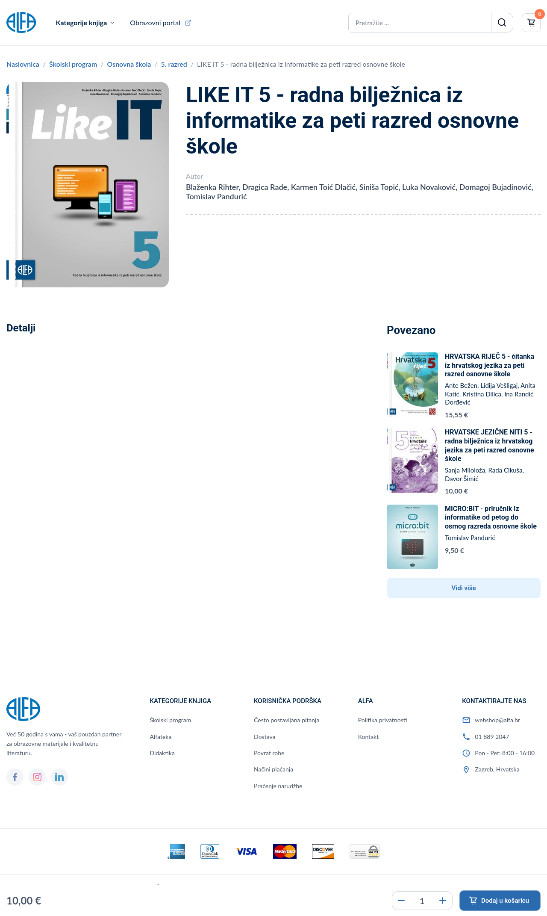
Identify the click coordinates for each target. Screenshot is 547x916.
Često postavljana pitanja (286, 720)
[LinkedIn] (59, 777)
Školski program (73, 64)
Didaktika (162, 752)
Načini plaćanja (273, 769)
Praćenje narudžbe (278, 785)
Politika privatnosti (382, 720)
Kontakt (368, 736)
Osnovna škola (129, 64)
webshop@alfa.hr (497, 720)
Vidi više (464, 588)
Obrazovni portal (155, 22)
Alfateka (160, 736)
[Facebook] (15, 777)
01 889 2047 (492, 736)
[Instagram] (37, 777)
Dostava (264, 736)
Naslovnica (22, 64)
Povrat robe (269, 752)
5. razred (174, 64)
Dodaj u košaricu (505, 900)
